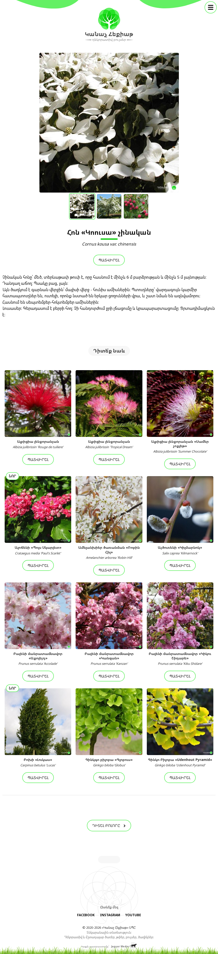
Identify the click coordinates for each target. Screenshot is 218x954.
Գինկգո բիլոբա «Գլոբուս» (109, 762)
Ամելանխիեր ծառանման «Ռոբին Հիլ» (109, 552)
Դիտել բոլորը (109, 825)
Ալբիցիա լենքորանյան (38, 444)
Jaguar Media (120, 945)
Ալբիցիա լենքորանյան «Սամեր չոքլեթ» (180, 446)
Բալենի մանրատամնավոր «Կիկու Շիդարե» (180, 659)
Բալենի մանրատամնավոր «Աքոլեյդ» (38, 659)
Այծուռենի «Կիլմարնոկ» (180, 550)
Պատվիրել (109, 260)
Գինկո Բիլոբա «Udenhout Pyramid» (180, 762)
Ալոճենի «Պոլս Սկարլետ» (38, 550)
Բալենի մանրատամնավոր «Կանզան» (109, 659)
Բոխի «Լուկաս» (38, 762)
